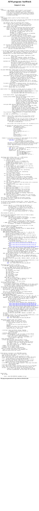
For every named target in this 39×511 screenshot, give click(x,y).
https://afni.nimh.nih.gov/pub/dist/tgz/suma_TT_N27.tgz (22, 292)
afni (10, 176)
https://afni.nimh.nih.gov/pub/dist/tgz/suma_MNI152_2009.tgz (23, 294)
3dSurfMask (11, 166)
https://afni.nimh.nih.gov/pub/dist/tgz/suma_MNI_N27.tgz (23, 289)
